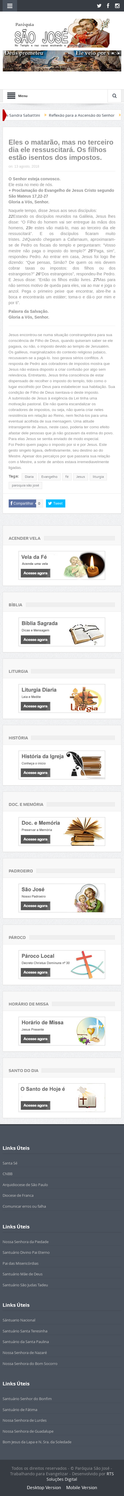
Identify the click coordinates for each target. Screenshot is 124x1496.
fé (67, 477)
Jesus (80, 477)
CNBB (7, 1173)
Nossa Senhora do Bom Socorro (30, 1363)
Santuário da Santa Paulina (26, 1341)
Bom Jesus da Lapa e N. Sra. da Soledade (37, 1441)
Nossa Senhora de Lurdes (25, 1420)
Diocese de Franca (18, 1195)
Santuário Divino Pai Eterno (26, 1252)
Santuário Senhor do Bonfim (27, 1398)
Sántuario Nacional (19, 1320)
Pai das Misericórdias (20, 1263)
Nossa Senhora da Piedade (26, 1241)
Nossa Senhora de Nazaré (25, 1352)
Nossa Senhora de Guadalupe (28, 1431)
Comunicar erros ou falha (24, 1206)
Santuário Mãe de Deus (22, 1274)
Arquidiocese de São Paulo (25, 1184)
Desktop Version (44, 1487)
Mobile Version (81, 1487)
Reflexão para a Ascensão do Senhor (89, 115)
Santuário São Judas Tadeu (25, 1284)
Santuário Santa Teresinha (25, 1331)
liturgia (98, 477)
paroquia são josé (25, 485)
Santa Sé (10, 1163)
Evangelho (49, 477)
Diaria (29, 477)
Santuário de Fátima (20, 1409)
